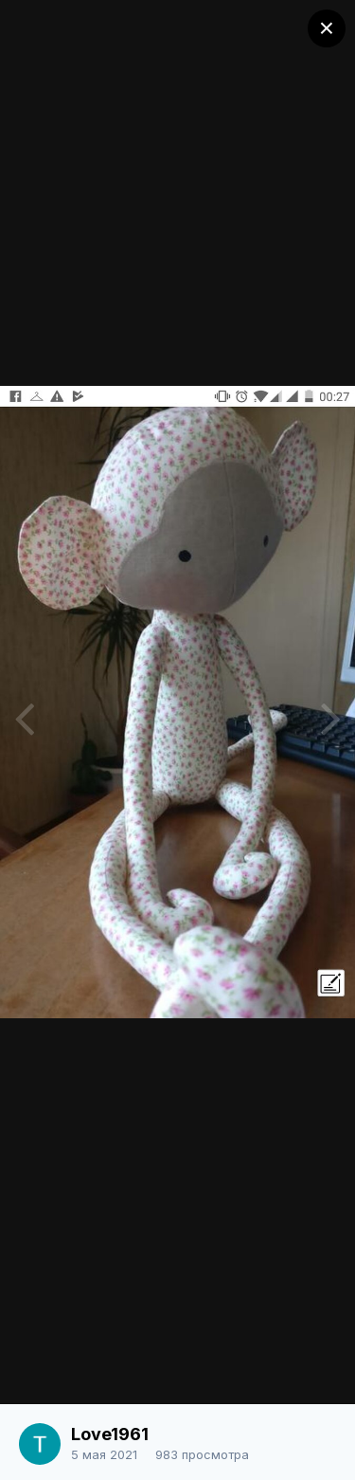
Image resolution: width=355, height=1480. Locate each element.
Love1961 (110, 1434)
